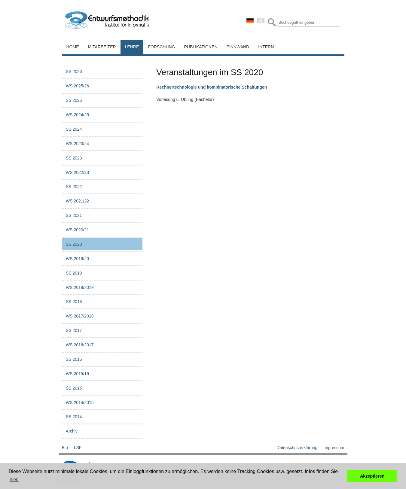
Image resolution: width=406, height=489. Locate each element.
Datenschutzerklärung (296, 447)
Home (72, 46)
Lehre (132, 46)
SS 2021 (74, 215)
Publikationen (201, 46)
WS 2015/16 (77, 373)
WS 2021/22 (77, 201)
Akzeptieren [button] (372, 476)
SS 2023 (74, 158)
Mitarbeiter (102, 46)
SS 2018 (74, 301)
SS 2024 (74, 129)
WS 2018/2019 (80, 287)
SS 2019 (74, 273)
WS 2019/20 (77, 258)
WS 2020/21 (77, 229)
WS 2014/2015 (80, 402)
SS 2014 (74, 416)
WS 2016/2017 (80, 344)
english (261, 20)
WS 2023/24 (77, 143)
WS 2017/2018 (80, 316)
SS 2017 (74, 330)
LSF (78, 447)
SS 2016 (74, 359)
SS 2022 (74, 186)
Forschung (161, 46)
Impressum (333, 447)
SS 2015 (74, 388)
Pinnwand (238, 46)
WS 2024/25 (77, 114)
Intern (266, 46)
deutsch (250, 20)
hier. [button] (14, 479)
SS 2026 (74, 71)
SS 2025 (74, 100)
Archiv (72, 431)
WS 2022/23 (77, 172)
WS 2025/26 (77, 86)
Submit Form (272, 22)
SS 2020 (74, 244)
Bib (65, 447)
